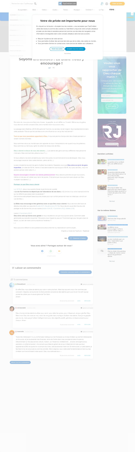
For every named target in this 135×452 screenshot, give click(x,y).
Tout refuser (67, 53)
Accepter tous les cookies (75, 49)
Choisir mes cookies (57, 49)
